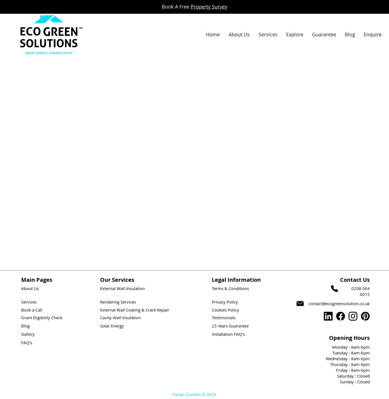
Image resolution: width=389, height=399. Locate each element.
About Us (30, 288)
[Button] (19, 112)
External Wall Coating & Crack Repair (134, 310)
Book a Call (31, 310)
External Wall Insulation (122, 288)
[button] (295, 34)
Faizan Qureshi (186, 394)
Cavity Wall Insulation (120, 317)
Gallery (28, 334)
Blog (25, 326)
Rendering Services (118, 302)
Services (29, 302)
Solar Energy (112, 326)
